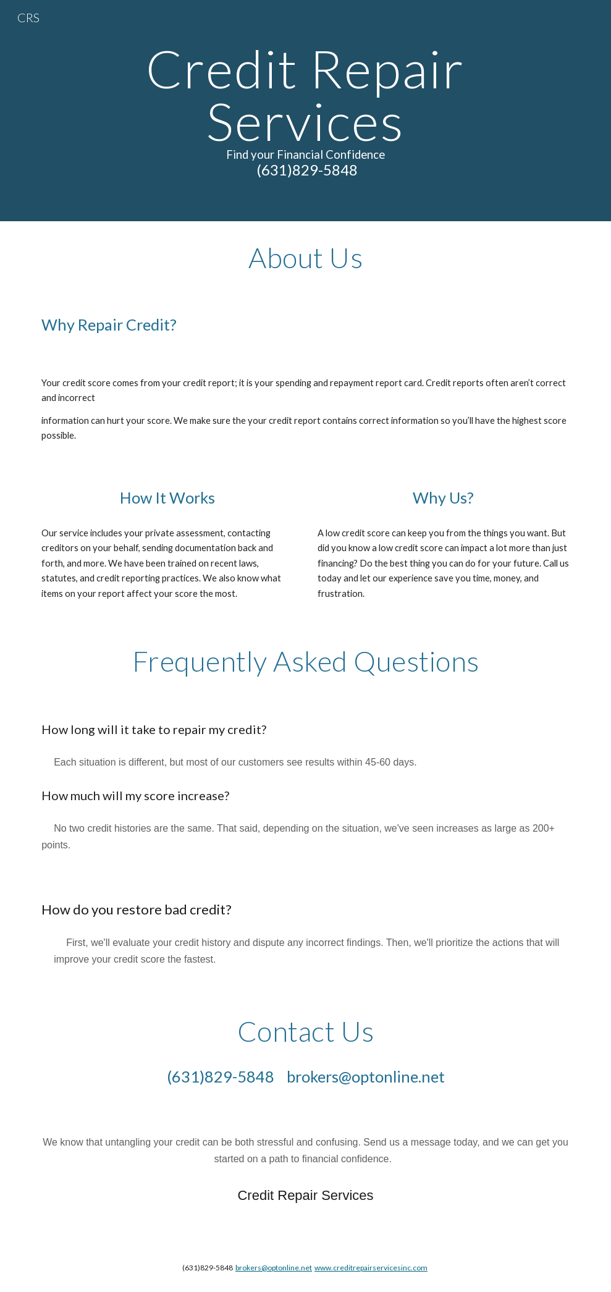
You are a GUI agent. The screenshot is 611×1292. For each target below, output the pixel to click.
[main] (306, 110)
